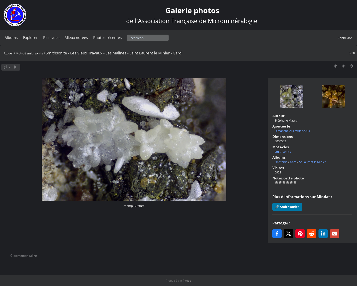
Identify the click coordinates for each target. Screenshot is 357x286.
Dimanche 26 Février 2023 (292, 131)
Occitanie (281, 162)
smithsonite (35, 53)
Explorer (30, 37)
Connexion (345, 38)
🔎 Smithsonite (287, 207)
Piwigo (187, 281)
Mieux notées (76, 37)
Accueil (8, 53)
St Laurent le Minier (312, 162)
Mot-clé (21, 53)
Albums (11, 37)
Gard (293, 162)
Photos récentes (107, 37)
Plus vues (51, 37)
